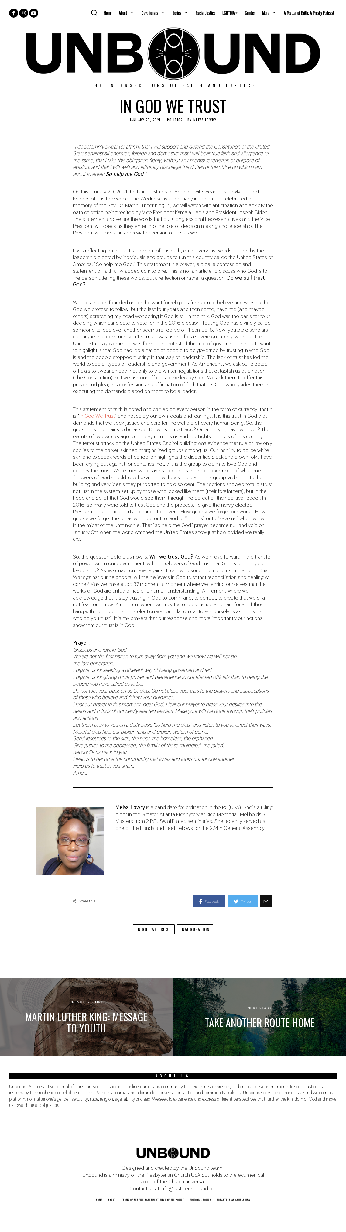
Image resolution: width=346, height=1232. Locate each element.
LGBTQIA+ (230, 13)
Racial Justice (205, 13)
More (265, 13)
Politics (174, 120)
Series (177, 13)
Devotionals (150, 13)
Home (107, 13)
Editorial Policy (200, 1200)
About (123, 13)
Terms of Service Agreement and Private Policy (153, 1200)
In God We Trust (97, 415)
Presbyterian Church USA (233, 1200)
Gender (250, 13)
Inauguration (195, 929)
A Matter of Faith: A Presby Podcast (309, 13)
